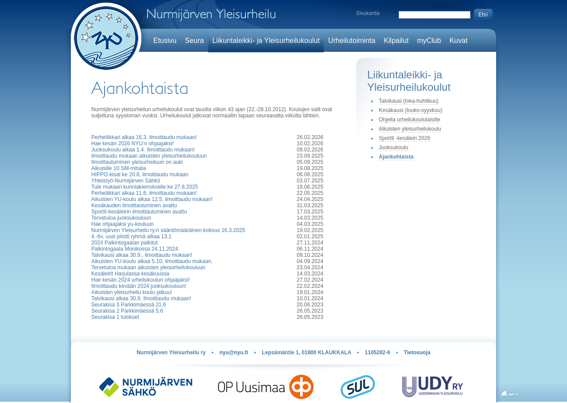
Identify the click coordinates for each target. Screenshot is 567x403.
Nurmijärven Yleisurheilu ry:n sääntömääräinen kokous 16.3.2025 (168, 230)
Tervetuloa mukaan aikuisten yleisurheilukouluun (148, 267)
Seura (194, 40)
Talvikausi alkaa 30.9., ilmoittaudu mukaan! (141, 255)
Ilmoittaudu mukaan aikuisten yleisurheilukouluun (149, 156)
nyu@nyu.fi (233, 352)
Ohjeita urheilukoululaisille (409, 119)
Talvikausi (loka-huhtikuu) (409, 101)
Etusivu (164, 40)
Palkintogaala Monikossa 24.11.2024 (134, 249)
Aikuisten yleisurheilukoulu (410, 129)
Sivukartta (368, 13)
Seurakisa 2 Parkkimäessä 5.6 (127, 311)
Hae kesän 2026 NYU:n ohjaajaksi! (132, 143)
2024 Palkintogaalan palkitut (124, 243)
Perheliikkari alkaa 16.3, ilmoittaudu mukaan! (144, 137)
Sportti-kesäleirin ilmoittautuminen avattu (139, 212)
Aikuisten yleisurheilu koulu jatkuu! (131, 292)
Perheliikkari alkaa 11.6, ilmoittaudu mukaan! (144, 193)
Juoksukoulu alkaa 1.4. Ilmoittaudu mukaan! (142, 150)
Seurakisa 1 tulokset (115, 317)
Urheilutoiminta (352, 40)
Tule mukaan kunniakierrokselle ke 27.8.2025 (144, 187)
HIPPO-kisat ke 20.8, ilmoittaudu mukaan (139, 174)
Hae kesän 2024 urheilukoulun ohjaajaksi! (140, 280)
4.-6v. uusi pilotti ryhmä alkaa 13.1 (131, 236)
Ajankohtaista (396, 157)
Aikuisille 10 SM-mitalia (118, 168)
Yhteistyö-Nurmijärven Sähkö (125, 181)
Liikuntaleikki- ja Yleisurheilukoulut (266, 40)
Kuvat (459, 40)
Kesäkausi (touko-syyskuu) (410, 110)
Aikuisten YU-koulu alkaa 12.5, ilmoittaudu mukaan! (152, 199)
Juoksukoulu (393, 147)
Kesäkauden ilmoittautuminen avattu (134, 205)
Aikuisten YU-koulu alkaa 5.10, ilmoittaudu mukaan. (152, 261)
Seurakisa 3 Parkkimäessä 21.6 (128, 305)
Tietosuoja (417, 352)
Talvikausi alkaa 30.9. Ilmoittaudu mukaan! (141, 298)
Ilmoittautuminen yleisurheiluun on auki (137, 162)
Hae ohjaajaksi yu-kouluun (122, 224)
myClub (429, 40)
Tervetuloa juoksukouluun (121, 218)
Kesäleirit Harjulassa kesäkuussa (130, 274)
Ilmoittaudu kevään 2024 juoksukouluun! (138, 286)
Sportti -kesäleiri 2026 (404, 138)
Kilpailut (396, 40)
